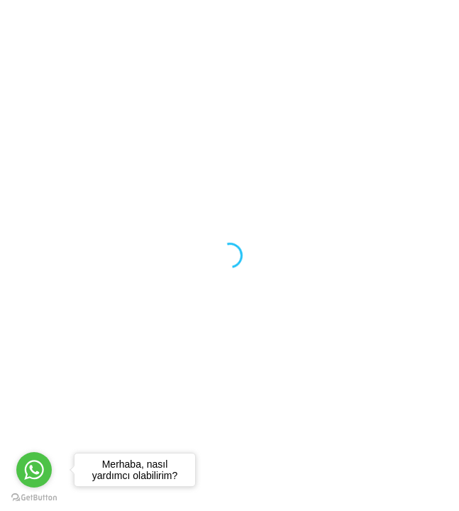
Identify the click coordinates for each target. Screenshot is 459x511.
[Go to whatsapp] (34, 470)
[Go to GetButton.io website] (34, 497)
